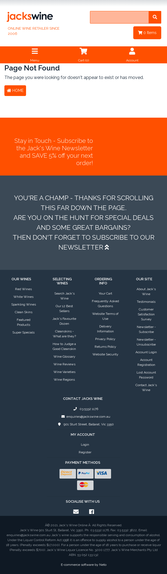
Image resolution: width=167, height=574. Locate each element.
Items (147, 32)
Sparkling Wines (23, 304)
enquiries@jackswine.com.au (85, 416)
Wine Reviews (64, 364)
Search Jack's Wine (64, 296)
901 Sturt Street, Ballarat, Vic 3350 (85, 424)
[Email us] (76, 511)
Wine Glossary (64, 356)
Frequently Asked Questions (105, 303)
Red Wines (23, 289)
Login (85, 444)
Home (15, 90)
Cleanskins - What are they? (64, 333)
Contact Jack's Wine (146, 387)
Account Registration (146, 362)
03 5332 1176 (85, 408)
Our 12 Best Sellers (64, 308)
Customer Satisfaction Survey (146, 314)
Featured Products (23, 322)
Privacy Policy (105, 339)
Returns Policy (105, 347)
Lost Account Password (146, 375)
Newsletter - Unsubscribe (146, 342)
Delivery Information (105, 328)
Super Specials (23, 332)
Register (85, 452)
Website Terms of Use (105, 316)
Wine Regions (64, 379)
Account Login (146, 352)
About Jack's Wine (146, 291)
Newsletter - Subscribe (146, 329)
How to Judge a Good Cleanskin (64, 346)
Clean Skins (23, 312)
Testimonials (146, 302)
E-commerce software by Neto (83, 565)
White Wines (23, 297)
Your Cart (105, 293)
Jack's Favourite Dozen (64, 321)
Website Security (105, 354)
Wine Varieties (64, 372)
